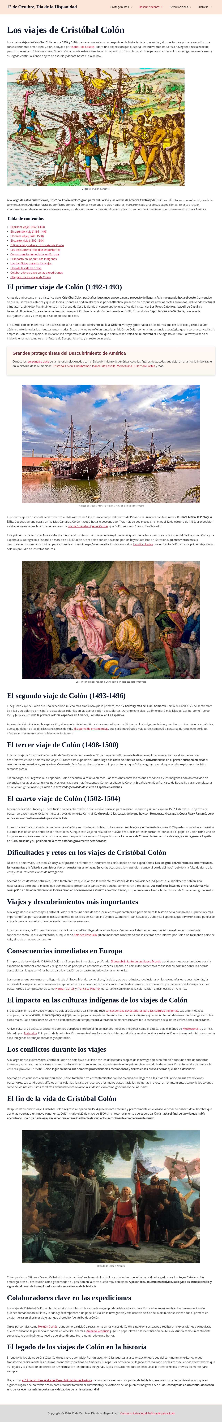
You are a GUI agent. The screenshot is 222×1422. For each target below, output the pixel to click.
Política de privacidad (160, 1413)
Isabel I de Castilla (83, 47)
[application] (134, 7)
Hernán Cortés (145, 366)
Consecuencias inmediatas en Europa (34, 254)
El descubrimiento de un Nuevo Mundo (136, 961)
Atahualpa (30, 1033)
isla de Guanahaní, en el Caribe (88, 526)
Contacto (126, 1413)
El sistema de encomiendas (91, 729)
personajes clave (38, 361)
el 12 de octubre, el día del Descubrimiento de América (57, 1380)
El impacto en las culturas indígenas (33, 259)
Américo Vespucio (85, 935)
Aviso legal (140, 1413)
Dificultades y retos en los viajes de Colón (37, 245)
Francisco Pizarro (88, 989)
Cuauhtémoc (82, 366)
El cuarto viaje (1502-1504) (27, 240)
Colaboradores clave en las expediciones (36, 272)
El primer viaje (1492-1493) (27, 227)
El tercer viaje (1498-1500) (27, 236)
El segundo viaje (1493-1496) (28, 231)
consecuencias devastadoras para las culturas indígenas (142, 1011)
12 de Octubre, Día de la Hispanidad (42, 6)
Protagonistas (125, 7)
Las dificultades (143, 544)
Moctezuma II (125, 366)
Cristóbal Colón (63, 366)
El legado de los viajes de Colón (30, 277)
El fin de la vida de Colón (25, 268)
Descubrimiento (153, 7)
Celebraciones (182, 7)
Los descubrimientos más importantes (35, 250)
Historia (205, 7)
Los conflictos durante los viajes (31, 263)
